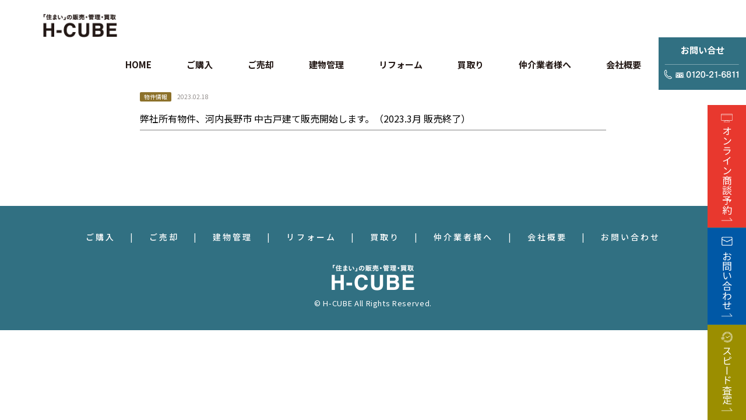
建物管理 (232, 237)
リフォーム (311, 237)
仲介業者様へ (463, 237)
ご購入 (100, 237)
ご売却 (164, 237)
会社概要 (547, 237)
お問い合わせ (630, 237)
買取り (385, 237)
